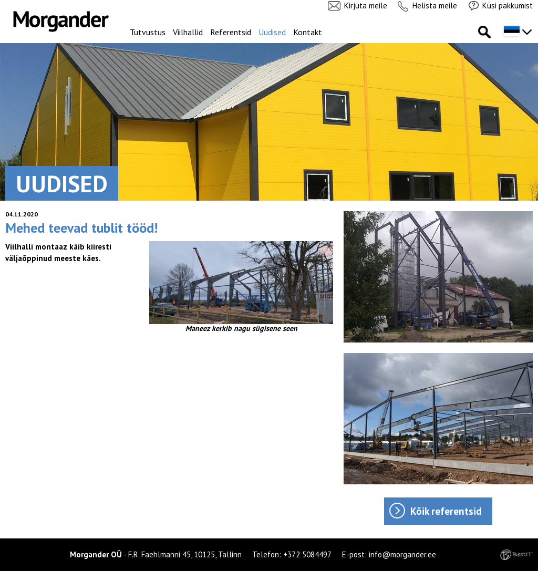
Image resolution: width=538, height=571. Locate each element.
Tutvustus (147, 32)
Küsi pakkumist (507, 6)
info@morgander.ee (402, 554)
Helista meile (434, 6)
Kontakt (307, 32)
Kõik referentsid (446, 511)
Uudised (272, 32)
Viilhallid (188, 32)
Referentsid (230, 32)
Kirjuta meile (365, 6)
